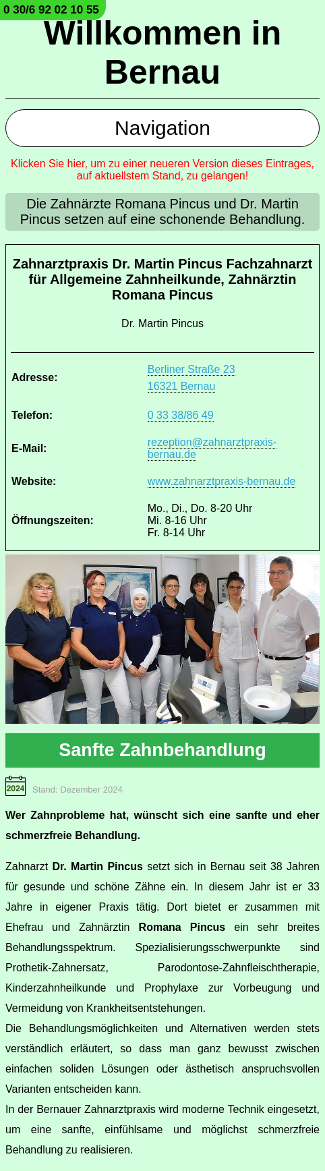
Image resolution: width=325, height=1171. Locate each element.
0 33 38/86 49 (181, 415)
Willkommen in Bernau (162, 52)
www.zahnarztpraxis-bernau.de (222, 481)
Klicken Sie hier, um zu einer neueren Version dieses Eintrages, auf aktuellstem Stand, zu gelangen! (162, 169)
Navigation (162, 128)
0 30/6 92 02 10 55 (51, 9)
